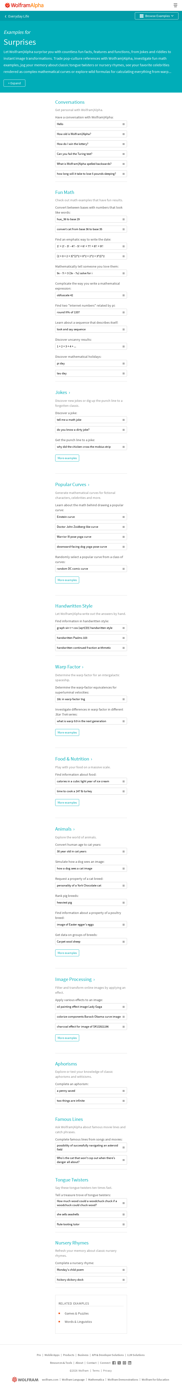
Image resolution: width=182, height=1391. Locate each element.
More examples (67, 458)
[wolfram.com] (25, 1379)
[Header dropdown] (176, 5)
